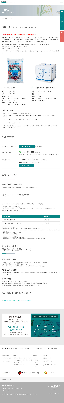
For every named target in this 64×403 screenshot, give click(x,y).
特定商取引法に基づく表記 (43, 348)
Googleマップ (5, 390)
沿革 (35, 362)
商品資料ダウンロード (17, 348)
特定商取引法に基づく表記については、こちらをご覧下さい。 (17, 302)
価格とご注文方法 (30, 348)
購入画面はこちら (27, 148)
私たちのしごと (5, 355)
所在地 (35, 366)
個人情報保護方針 (55, 348)
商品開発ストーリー (18, 362)
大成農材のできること (7, 358)
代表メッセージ (37, 358)
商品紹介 (15, 355)
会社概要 (36, 360)
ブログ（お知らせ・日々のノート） (50, 364)
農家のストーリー (47, 358)
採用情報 (45, 355)
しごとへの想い (6, 361)
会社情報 (35, 355)
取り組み (36, 364)
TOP (2, 18)
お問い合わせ (6, 348)
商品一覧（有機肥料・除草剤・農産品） (23, 358)
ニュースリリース (47, 361)
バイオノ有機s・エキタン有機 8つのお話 (23, 360)
